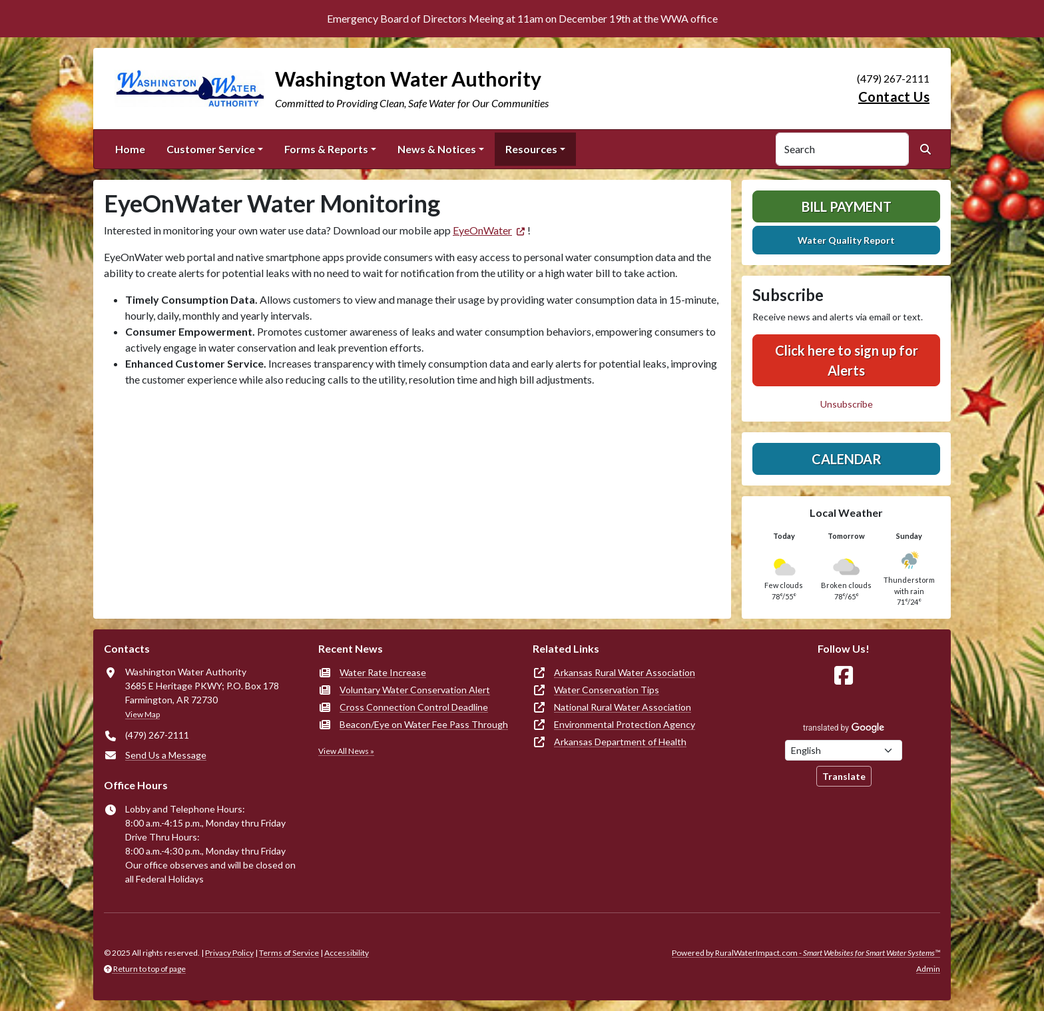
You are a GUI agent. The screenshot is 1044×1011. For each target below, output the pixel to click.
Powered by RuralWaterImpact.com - (806, 953)
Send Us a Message (165, 755)
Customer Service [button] (210, 149)
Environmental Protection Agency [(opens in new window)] (624, 724)
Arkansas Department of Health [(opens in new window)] (620, 741)
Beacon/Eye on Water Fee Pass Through (424, 724)
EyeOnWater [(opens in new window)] (482, 230)
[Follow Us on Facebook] (843, 676)
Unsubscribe (846, 404)
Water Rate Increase (383, 672)
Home (130, 149)
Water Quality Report (846, 240)
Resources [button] (531, 149)
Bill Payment (847, 206)
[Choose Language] (843, 750)
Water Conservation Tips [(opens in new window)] (606, 689)
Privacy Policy (229, 953)
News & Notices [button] (436, 149)
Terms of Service (289, 953)
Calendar (847, 459)
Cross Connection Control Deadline (414, 707)
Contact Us (893, 97)
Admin (928, 969)
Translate (844, 776)
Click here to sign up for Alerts (846, 360)
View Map (142, 714)
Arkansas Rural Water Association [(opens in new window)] (624, 672)
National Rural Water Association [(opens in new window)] (622, 707)
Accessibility (346, 953)
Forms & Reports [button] (326, 149)
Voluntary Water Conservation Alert (415, 689)
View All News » (346, 751)
